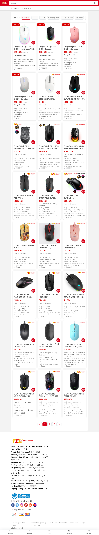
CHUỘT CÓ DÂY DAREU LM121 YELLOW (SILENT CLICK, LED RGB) (73, 345)
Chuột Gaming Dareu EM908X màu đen (47, 48)
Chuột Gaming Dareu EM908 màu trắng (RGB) (24, 48)
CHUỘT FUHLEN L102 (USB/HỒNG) (72, 246)
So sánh (18, 69)
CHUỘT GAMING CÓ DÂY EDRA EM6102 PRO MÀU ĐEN (74, 296)
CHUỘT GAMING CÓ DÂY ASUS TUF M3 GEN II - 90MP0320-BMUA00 (24, 395)
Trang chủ (15, 8)
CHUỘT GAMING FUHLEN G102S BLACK (24, 345)
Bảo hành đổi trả (17, 528)
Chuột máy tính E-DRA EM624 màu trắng (23, 98)
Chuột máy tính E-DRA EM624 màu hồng (73, 48)
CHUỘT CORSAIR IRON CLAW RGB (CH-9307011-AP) (74, 98)
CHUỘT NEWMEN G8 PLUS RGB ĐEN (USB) (23, 296)
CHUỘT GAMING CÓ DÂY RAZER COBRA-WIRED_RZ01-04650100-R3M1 (74, 395)
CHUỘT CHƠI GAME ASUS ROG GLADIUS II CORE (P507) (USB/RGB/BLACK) (49, 147)
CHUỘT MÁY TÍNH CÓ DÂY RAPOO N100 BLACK (49, 345)
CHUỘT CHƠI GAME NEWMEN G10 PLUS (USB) (24, 147)
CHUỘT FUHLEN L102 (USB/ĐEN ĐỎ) (47, 246)
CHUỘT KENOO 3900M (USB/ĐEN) (48, 296)
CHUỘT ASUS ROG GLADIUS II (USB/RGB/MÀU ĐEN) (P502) (73, 197)
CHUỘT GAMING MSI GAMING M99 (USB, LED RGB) (48, 395)
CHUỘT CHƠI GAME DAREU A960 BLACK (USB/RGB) (47, 197)
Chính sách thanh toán (58, 523)
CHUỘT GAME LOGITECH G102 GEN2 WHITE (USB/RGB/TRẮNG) (49, 98)
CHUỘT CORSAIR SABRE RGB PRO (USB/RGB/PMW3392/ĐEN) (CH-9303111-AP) (24, 197)
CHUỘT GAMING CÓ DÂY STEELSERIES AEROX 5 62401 (74, 147)
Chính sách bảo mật (77, 523)
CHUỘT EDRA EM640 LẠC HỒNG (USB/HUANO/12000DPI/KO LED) (24, 246)
